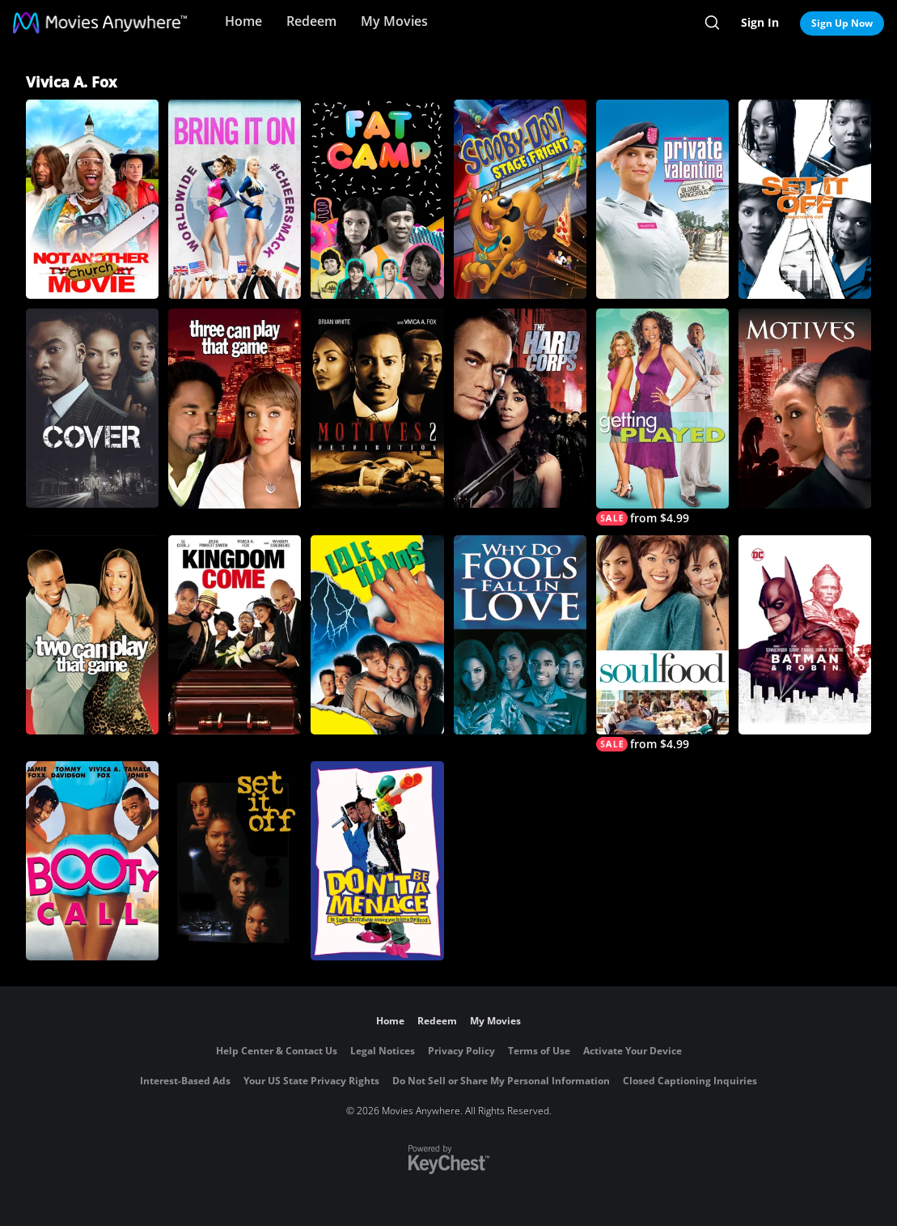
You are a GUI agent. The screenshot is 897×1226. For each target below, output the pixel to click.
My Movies (394, 21)
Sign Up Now (842, 23)
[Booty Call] (92, 860)
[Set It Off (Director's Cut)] (804, 199)
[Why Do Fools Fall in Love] (520, 634)
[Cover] (92, 408)
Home (243, 21)
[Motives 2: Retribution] (377, 408)
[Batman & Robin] (804, 634)
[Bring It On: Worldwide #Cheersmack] (234, 199)
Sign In (760, 22)
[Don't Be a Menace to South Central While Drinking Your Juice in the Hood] (377, 860)
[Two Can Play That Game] (92, 634)
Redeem (311, 21)
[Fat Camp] (377, 199)
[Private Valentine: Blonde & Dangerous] (662, 199)
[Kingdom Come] (234, 634)
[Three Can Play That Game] (234, 408)
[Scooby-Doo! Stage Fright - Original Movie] (520, 199)
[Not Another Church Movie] (92, 199)
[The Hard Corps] (520, 408)
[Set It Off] (234, 860)
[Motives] (804, 408)
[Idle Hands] (377, 634)
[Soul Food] (662, 643)
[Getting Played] (662, 417)
